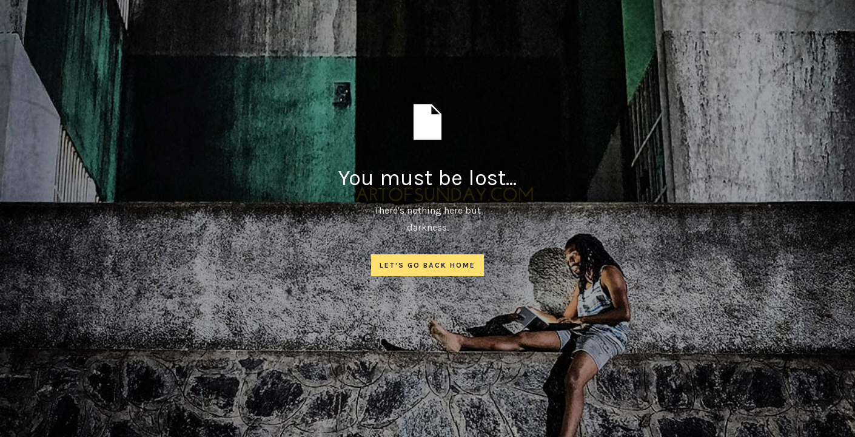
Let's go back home (427, 265)
